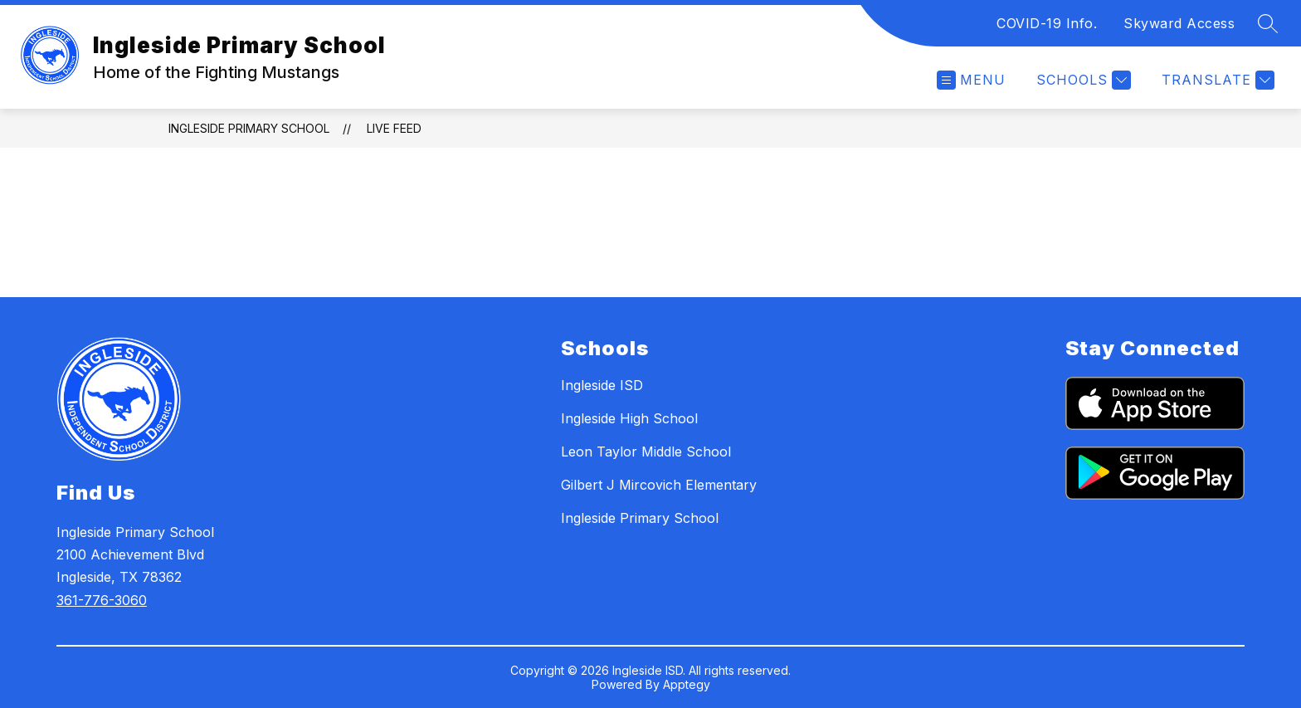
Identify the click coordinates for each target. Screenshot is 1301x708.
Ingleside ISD (602, 385)
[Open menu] (971, 80)
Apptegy (686, 684)
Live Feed (394, 128)
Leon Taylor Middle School (646, 451)
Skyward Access (1179, 23)
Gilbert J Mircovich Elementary (659, 484)
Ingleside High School (629, 418)
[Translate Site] (1215, 80)
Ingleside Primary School (248, 128)
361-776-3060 (101, 600)
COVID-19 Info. (1046, 23)
